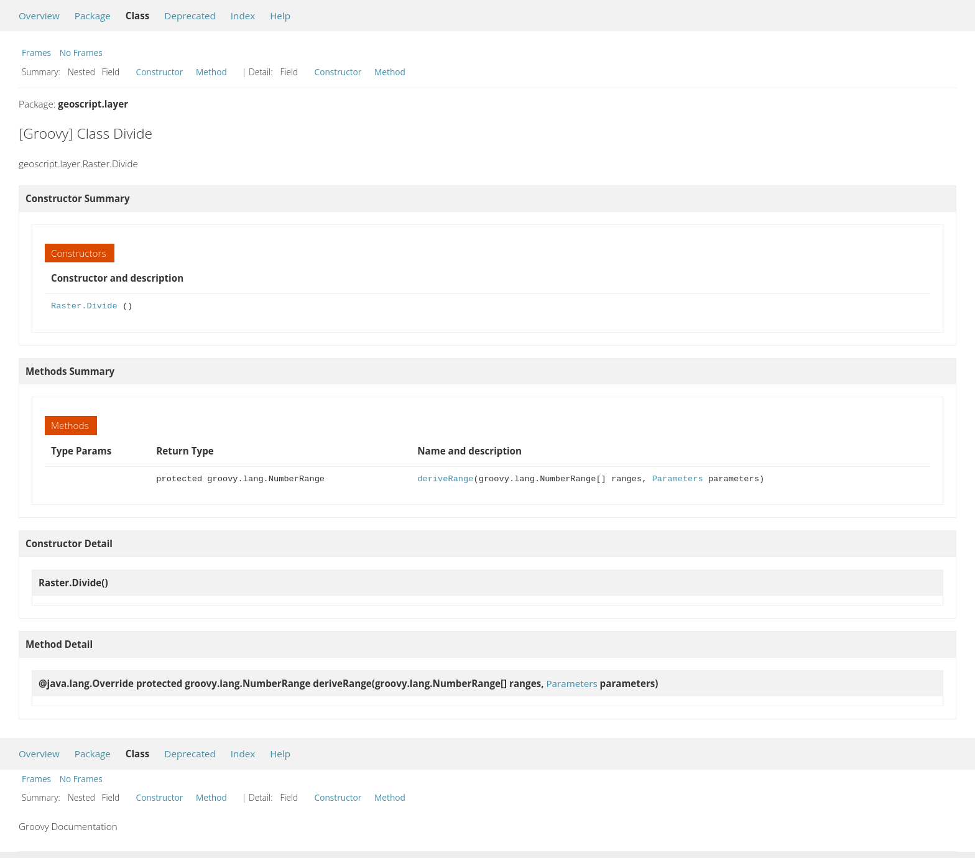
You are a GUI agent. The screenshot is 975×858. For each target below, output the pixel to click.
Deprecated (190, 15)
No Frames (81, 52)
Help (280, 15)
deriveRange (445, 479)
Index (243, 15)
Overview (39, 15)
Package (93, 15)
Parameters (677, 479)
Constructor (159, 72)
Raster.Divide (84, 306)
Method (211, 72)
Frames (36, 52)
